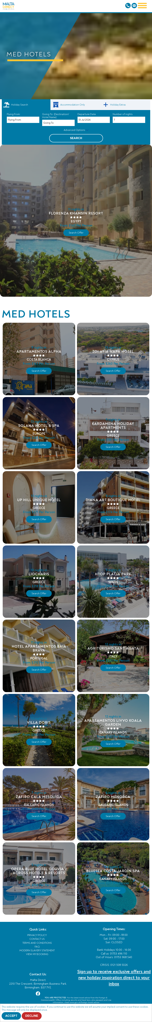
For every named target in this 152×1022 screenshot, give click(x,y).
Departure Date (87, 114)
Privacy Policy (37, 935)
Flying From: (13, 114)
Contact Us (37, 939)
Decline (31, 1015)
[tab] (26, 104)
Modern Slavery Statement (37, 950)
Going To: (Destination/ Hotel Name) (55, 116)
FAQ (37, 946)
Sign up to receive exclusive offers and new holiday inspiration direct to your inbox (114, 977)
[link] (76, 104)
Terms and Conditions (37, 942)
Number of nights (123, 114)
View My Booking (37, 954)
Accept (11, 1015)
